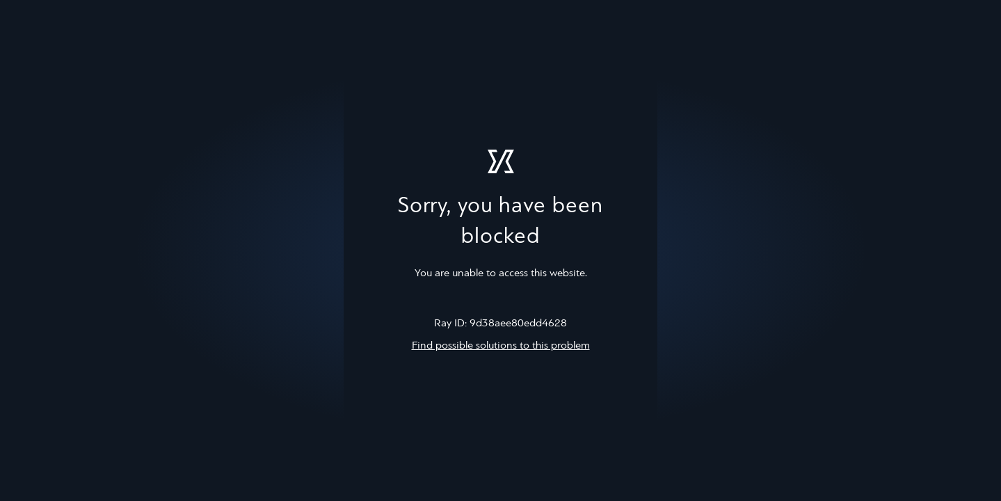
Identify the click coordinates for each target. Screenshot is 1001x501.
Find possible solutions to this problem (501, 345)
